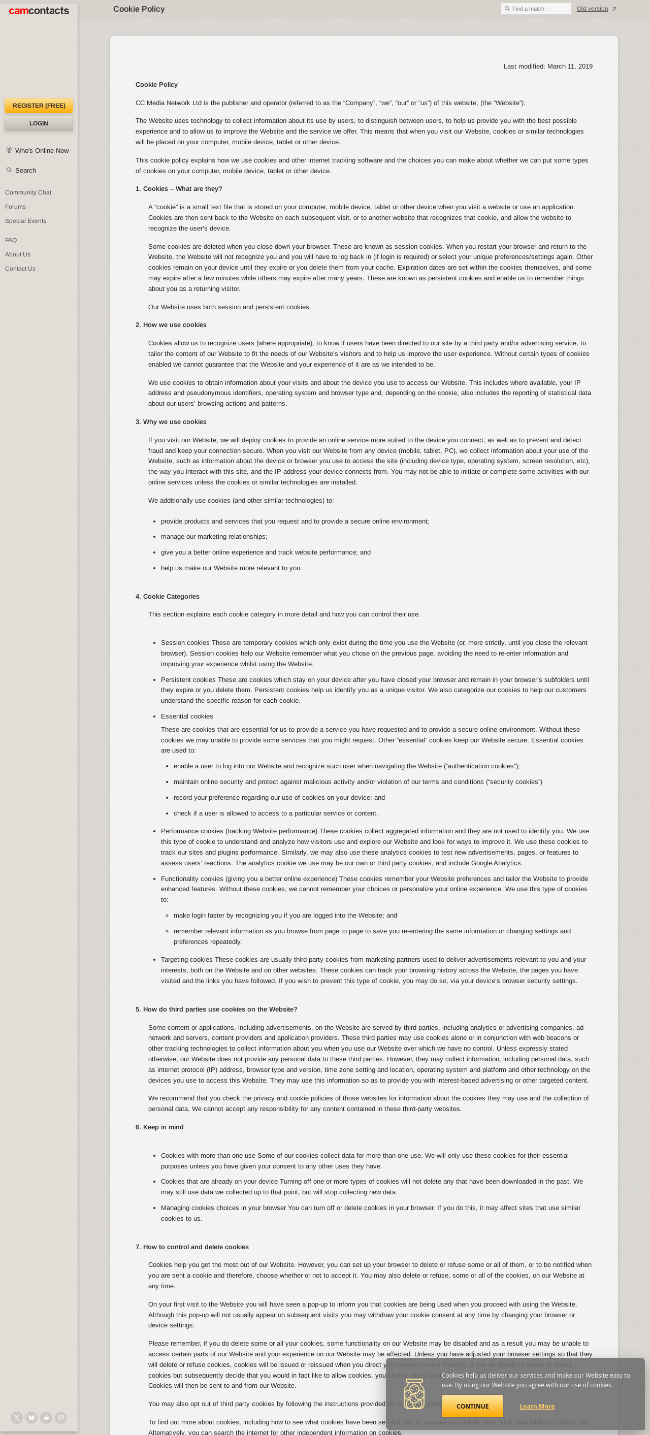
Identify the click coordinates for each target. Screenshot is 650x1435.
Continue (473, 1406)
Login (38, 123)
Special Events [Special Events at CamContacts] (25, 220)
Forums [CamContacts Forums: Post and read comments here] (15, 206)
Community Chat (28, 192)
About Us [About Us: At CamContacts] (17, 254)
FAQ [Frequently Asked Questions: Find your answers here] (11, 240)
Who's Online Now (42, 150)
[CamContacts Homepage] (39, 51)
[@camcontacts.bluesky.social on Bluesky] (31, 1418)
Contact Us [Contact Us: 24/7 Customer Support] (20, 268)
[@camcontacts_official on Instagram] (61, 1418)
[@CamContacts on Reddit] (46, 1418)
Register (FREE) (39, 105)
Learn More (537, 1406)
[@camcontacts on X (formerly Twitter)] (17, 1418)
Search (25, 170)
